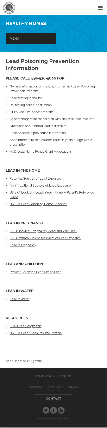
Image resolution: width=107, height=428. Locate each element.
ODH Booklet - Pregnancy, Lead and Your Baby (43, 231)
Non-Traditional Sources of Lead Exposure (40, 185)
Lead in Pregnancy (23, 245)
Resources (55, 387)
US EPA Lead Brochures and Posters (36, 333)
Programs (36, 387)
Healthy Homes (26, 23)
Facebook (53, 410)
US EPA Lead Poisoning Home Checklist (38, 204)
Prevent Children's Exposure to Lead (35, 272)
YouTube (61, 410)
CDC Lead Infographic (25, 326)
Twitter (46, 410)
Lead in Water (19, 299)
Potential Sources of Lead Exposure (35, 178)
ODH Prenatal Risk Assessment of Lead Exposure (45, 238)
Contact (53, 398)
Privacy (73, 387)
